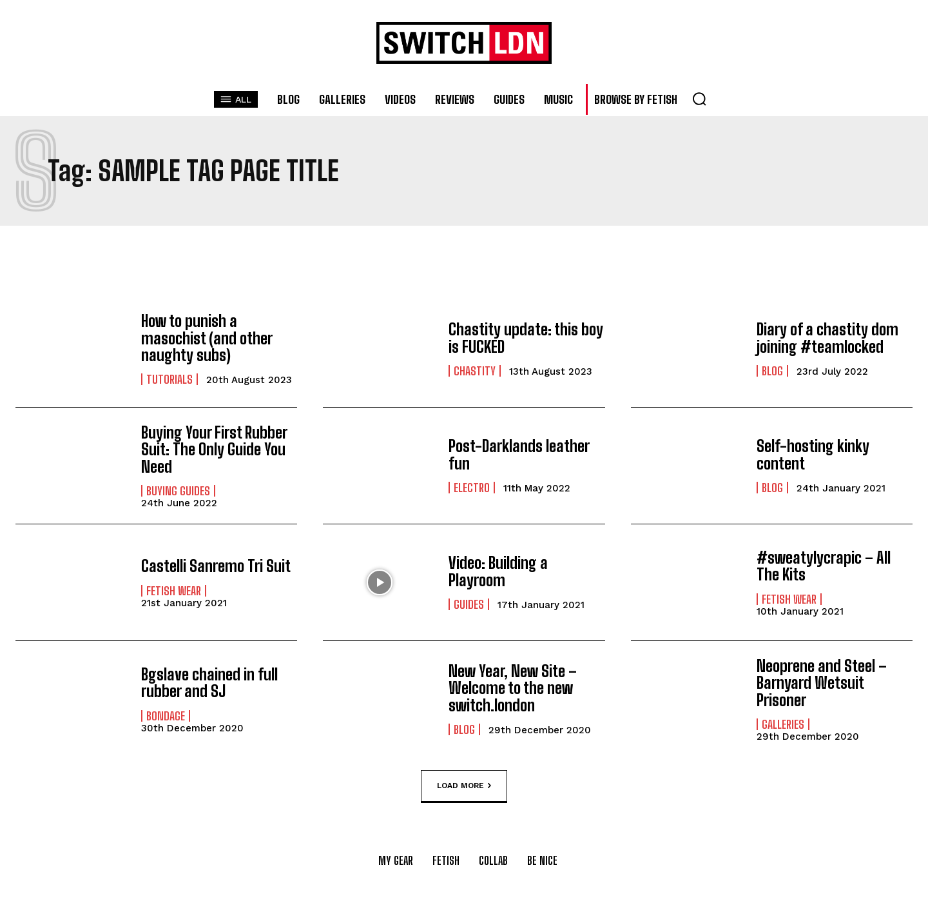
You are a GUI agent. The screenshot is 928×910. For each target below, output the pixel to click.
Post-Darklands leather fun (519, 454)
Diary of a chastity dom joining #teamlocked (827, 337)
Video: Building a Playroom (498, 571)
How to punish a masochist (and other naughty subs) (206, 338)
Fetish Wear (173, 591)
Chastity (475, 371)
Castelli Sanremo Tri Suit (216, 566)
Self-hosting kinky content (813, 454)
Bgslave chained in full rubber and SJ (209, 682)
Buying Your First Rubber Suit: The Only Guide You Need (214, 449)
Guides (469, 604)
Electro (472, 487)
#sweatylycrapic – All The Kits (824, 566)
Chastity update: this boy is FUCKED (526, 337)
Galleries (783, 724)
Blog (772, 371)
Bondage (165, 716)
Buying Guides (178, 491)
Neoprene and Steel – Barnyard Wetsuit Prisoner (822, 683)
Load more (464, 786)
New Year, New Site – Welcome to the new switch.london (513, 688)
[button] (699, 98)
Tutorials (169, 379)
